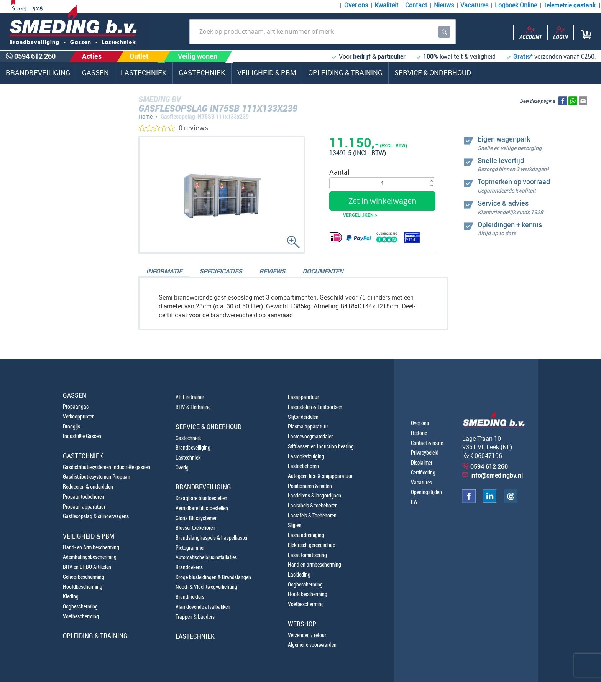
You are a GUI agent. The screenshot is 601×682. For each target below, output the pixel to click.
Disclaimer (421, 462)
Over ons (356, 5)
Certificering (423, 472)
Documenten (322, 271)
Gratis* (523, 56)
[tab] (164, 271)
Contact (416, 5)
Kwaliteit (386, 5)
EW (414, 502)
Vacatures (474, 5)
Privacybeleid (424, 452)
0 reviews (193, 127)
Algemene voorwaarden (312, 644)
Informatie (164, 271)
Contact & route (427, 442)
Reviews (272, 271)
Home (145, 116)
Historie (419, 433)
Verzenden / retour (307, 635)
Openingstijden (426, 492)
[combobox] (322, 31)
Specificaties (220, 271)
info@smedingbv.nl (496, 475)
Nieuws (444, 5)
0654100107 (44, 259)
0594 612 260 (46, 241)
